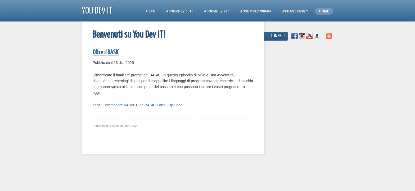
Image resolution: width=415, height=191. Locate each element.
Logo (178, 105)
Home (324, 11)
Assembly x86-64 (255, 11)
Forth (161, 105)
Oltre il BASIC (106, 53)
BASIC (150, 105)
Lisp (169, 105)
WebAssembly (295, 11)
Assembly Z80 (216, 11)
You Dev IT (97, 11)
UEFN (150, 11)
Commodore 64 (115, 105)
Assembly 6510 (179, 11)
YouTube (136, 105)
